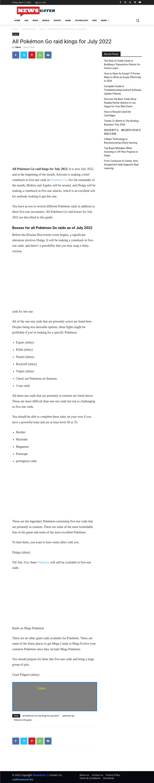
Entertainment (29, 29)
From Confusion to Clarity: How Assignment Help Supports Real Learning (121, 165)
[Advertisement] (54, 140)
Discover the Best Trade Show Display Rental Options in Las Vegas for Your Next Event (120, 103)
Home (15, 29)
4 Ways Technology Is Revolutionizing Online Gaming (120, 141)
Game (42, 29)
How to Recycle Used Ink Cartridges (117, 113)
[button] (138, 20)
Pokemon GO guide (23, 720)
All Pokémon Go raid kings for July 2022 (40, 715)
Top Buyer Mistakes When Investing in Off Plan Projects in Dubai (121, 152)
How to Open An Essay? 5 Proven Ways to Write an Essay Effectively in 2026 (122, 77)
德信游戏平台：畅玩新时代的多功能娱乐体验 (122, 132)
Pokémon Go (58, 180)
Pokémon (43, 562)
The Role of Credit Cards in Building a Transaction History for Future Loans (122, 64)
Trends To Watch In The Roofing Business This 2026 (121, 122)
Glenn (18, 47)
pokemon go (68, 715)
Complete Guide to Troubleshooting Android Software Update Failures (122, 90)
